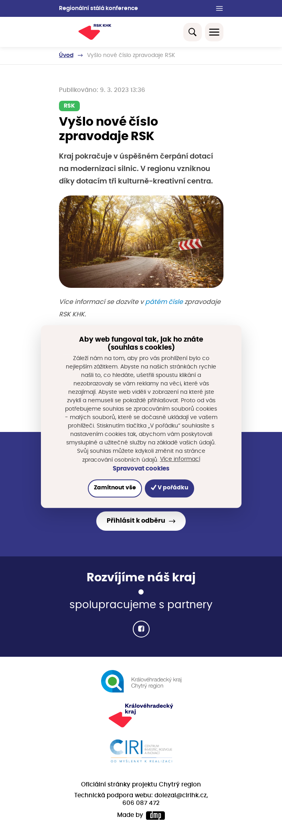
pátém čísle (164, 302)
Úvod (66, 55)
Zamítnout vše (115, 488)
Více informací (180, 459)
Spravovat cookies (141, 469)
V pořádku (169, 488)
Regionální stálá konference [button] (98, 8)
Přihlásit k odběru (136, 520)
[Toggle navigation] (214, 32)
